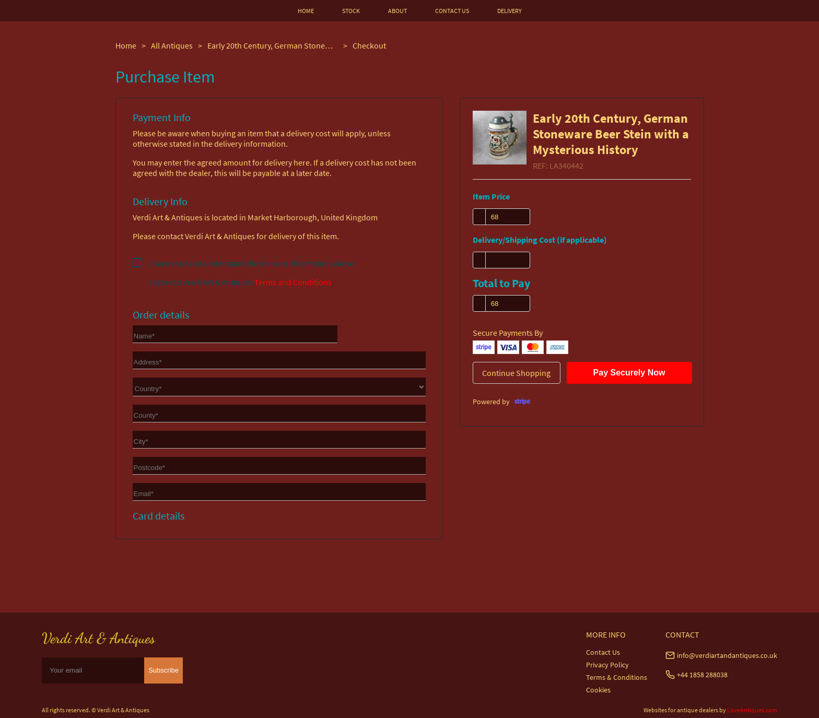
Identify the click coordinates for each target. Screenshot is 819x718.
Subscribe (163, 670)
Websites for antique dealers (681, 710)
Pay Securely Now (629, 372)
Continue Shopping (516, 373)
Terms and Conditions (293, 282)
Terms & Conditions (616, 677)
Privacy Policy (607, 664)
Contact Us (603, 652)
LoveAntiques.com (752, 710)
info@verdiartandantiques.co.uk (727, 655)
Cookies (598, 690)
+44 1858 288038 (702, 674)
